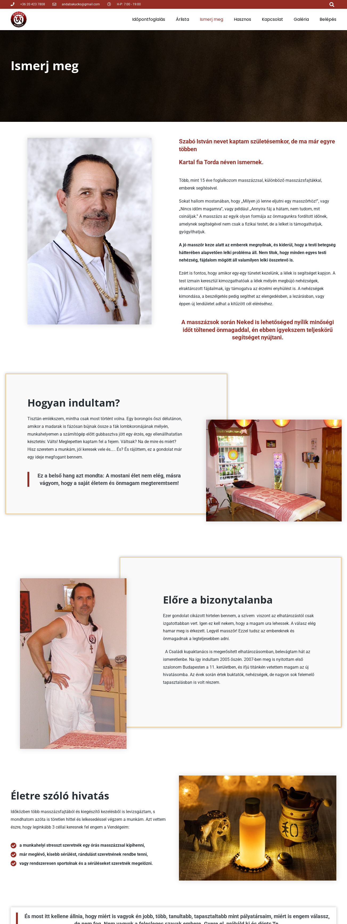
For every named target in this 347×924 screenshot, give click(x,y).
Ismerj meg (211, 19)
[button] (332, 4)
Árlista (182, 19)
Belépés (328, 19)
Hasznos (242, 19)
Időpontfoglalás (148, 19)
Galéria (301, 19)
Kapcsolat (272, 19)
